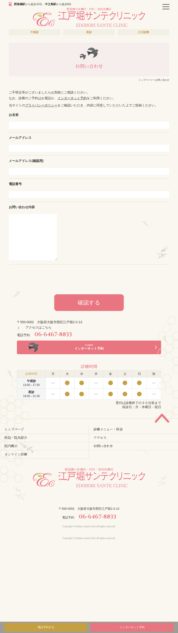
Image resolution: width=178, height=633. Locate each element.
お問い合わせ (103, 446)
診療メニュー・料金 (108, 429)
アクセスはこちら (38, 327)
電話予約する (46, 627)
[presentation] (89, 278)
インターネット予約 (72, 98)
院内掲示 (10, 446)
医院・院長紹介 (15, 437)
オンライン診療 (15, 454)
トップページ (146, 80)
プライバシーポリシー (41, 105)
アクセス (99, 437)
